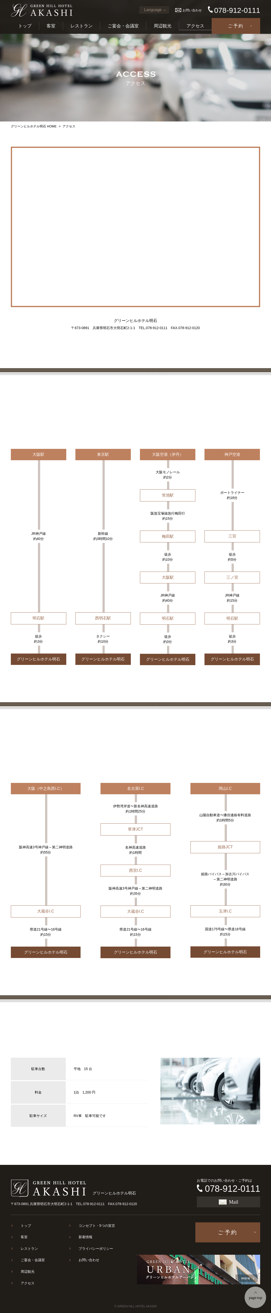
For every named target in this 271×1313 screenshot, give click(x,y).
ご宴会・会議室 (123, 25)
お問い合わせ (188, 10)
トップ (25, 25)
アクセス (195, 25)
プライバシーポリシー (96, 1249)
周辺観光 (162, 25)
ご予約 (236, 25)
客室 (51, 25)
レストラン (81, 25)
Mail (228, 1202)
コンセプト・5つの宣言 (97, 1226)
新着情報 (85, 1237)
